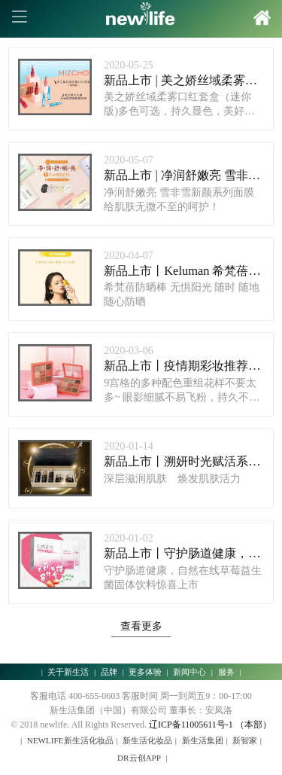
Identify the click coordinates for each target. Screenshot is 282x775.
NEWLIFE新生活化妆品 (70, 740)
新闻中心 (189, 671)
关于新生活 (68, 671)
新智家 (244, 740)
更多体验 (145, 671)
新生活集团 (202, 740)
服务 (226, 671)
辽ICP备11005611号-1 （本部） (210, 724)
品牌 (109, 671)
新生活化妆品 (147, 740)
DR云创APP (139, 757)
